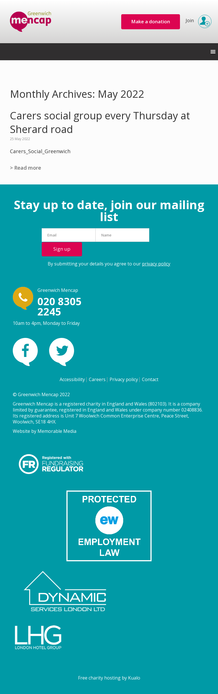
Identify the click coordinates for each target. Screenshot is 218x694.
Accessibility (72, 379)
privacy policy (156, 264)
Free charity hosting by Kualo (109, 678)
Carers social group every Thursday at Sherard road (100, 122)
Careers (97, 379)
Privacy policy (124, 379)
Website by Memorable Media (44, 431)
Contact (150, 379)
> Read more (25, 167)
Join (197, 19)
